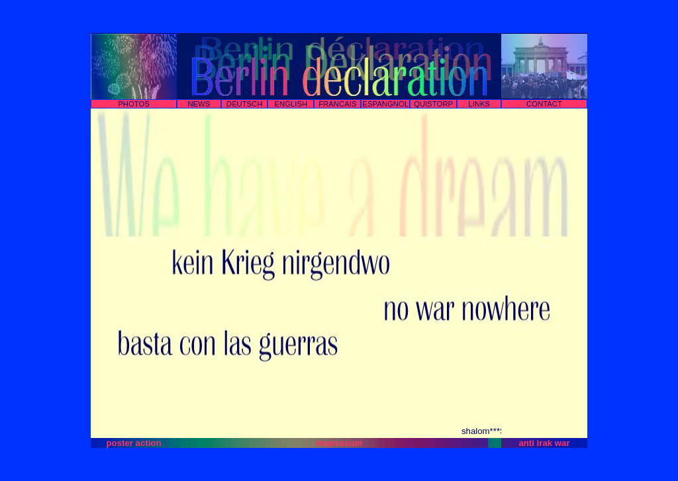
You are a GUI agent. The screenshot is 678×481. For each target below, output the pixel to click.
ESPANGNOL (385, 104)
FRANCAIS (337, 104)
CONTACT (544, 104)
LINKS (479, 104)
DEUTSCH (244, 104)
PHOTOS (134, 104)
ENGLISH (290, 104)
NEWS (198, 104)
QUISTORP (433, 104)
